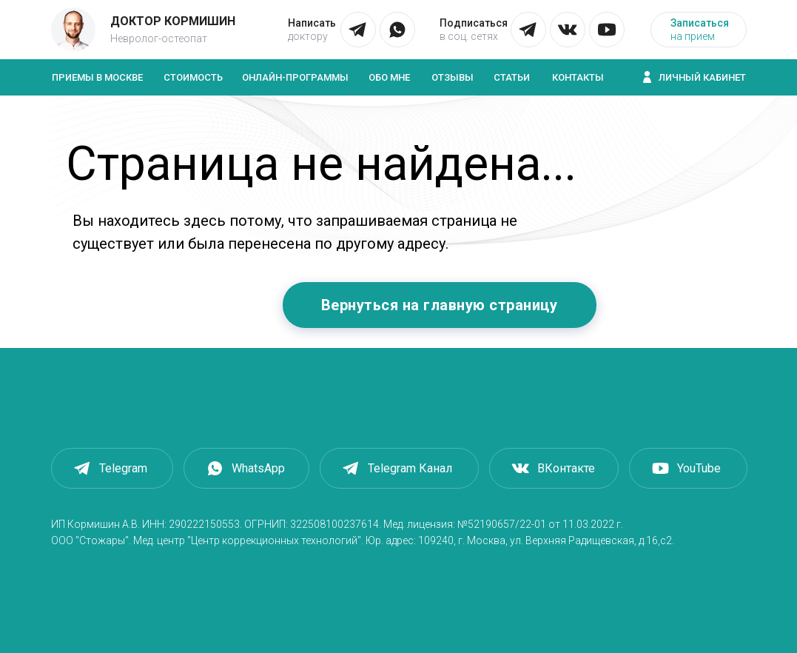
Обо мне (389, 77)
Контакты (578, 77)
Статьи (512, 77)
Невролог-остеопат (158, 38)
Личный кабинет (702, 77)
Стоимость (193, 77)
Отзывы (452, 77)
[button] (698, 29)
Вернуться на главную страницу (439, 305)
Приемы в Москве (97, 77)
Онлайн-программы (295, 77)
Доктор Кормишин (172, 21)
